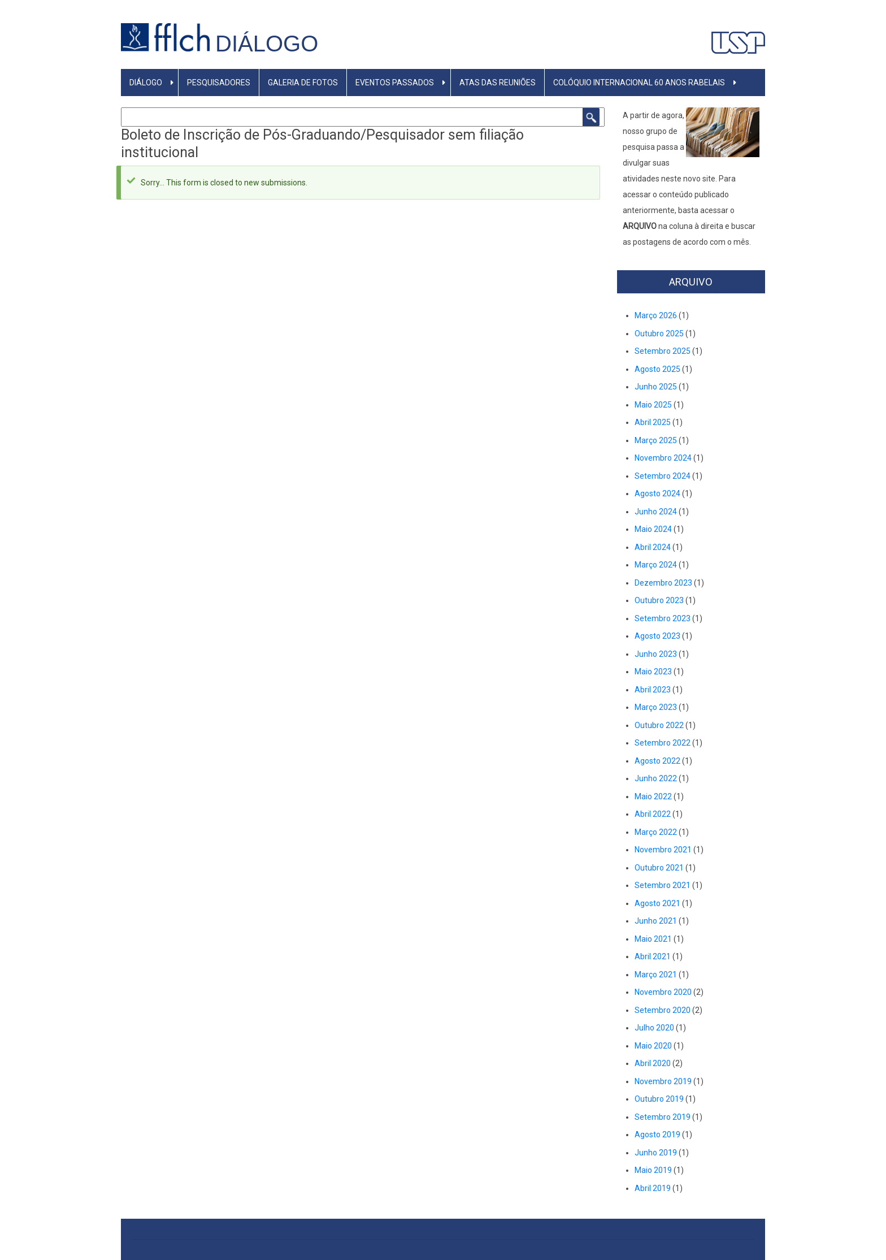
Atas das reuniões (497, 82)
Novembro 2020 (663, 992)
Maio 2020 (653, 1045)
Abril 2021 (653, 956)
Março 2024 (656, 564)
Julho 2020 (654, 1027)
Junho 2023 (656, 654)
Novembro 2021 (663, 849)
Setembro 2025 (662, 351)
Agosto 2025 (657, 369)
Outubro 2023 (659, 600)
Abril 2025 (653, 422)
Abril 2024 (653, 547)
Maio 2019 (653, 1170)
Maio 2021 (653, 938)
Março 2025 (656, 440)
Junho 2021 (656, 920)
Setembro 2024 (662, 475)
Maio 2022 (653, 796)
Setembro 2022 (662, 742)
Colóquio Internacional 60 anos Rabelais (639, 82)
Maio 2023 (653, 671)
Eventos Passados (394, 82)
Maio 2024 (653, 529)
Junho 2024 (656, 511)
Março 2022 (656, 832)
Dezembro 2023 (663, 582)
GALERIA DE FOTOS (303, 82)
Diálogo (266, 43)
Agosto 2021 (657, 903)
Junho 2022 (656, 778)
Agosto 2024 (657, 493)
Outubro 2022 (659, 725)
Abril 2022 (653, 814)
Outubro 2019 (659, 1098)
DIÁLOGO (145, 82)
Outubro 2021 (659, 867)
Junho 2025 (656, 386)
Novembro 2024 (663, 457)
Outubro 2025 (659, 333)
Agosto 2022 (657, 760)
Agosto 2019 (657, 1134)
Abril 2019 (653, 1188)
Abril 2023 (653, 689)
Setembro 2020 (662, 1010)
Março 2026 (656, 315)
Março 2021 (656, 974)
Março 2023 (656, 707)
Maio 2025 (653, 404)
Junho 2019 (656, 1152)
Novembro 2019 (663, 1081)
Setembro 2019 (662, 1117)
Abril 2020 (653, 1063)
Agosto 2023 (657, 635)
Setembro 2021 (662, 885)
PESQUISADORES (218, 82)
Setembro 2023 (662, 618)
